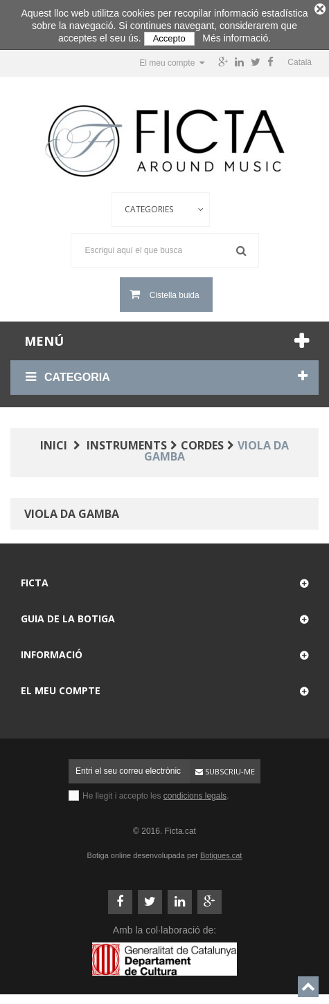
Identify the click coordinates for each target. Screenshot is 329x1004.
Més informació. (236, 38)
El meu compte (60, 686)
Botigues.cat (221, 851)
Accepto (169, 38)
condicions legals (194, 792)
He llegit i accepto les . (155, 792)
